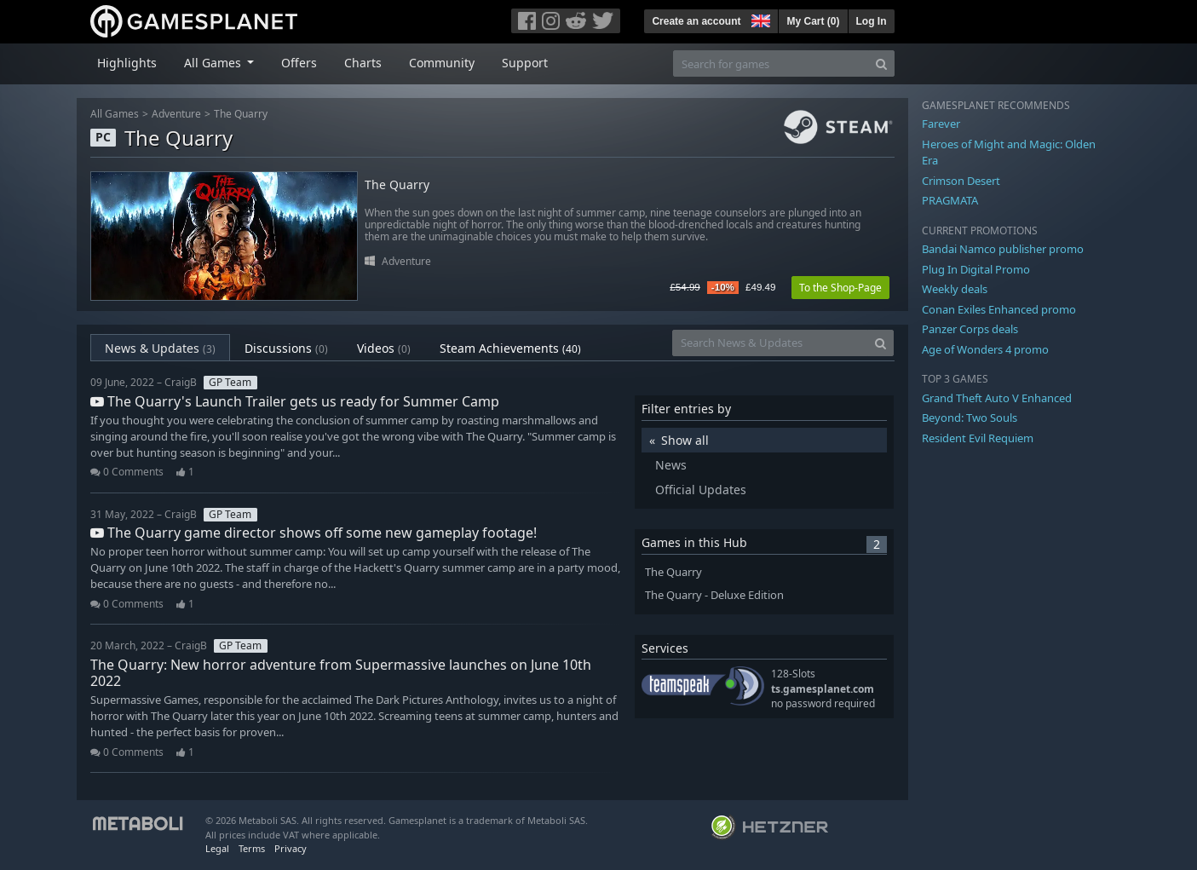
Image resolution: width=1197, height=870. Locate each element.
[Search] (881, 63)
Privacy (290, 848)
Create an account (696, 21)
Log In (871, 21)
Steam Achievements (510, 348)
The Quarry (241, 113)
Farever (941, 123)
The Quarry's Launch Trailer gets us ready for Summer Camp (294, 401)
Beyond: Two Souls (969, 417)
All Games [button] (214, 63)
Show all (685, 440)
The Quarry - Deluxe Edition (714, 595)
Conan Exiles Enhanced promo (999, 309)
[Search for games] (771, 63)
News (671, 465)
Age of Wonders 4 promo (985, 349)
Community (442, 63)
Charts (363, 63)
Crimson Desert (961, 180)
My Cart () (812, 21)
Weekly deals (954, 289)
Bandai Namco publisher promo (1003, 248)
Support (525, 63)
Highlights (127, 63)
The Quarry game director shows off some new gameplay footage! (313, 532)
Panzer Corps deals (970, 329)
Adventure (176, 113)
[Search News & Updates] (770, 343)
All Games (114, 113)
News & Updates (160, 348)
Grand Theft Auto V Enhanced (997, 398)
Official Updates (700, 489)
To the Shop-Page (840, 287)
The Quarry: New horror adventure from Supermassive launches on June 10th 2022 (340, 672)
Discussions (286, 348)
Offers (299, 63)
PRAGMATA (950, 200)
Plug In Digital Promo (976, 269)
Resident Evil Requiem (977, 438)
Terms (252, 848)
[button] (759, 18)
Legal (217, 848)
